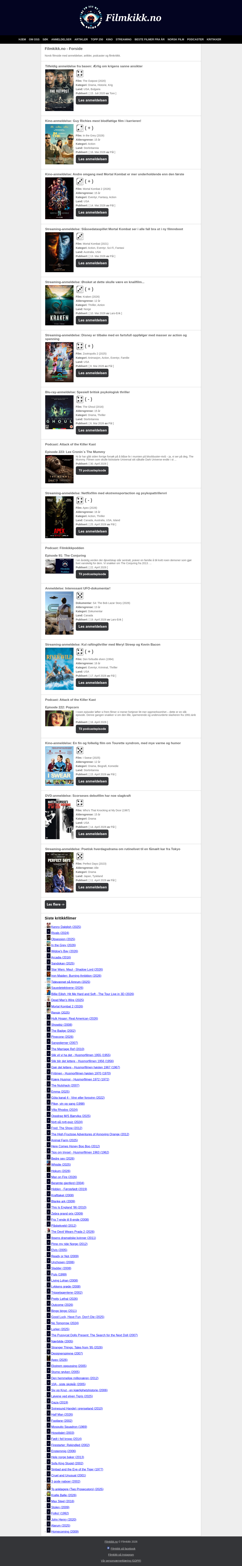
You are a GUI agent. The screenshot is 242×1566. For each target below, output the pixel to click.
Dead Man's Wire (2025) (67, 1000)
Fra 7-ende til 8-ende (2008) (70, 1219)
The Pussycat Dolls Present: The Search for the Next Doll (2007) (94, 1335)
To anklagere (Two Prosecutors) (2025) (77, 1489)
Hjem (23, 39)
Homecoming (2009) (65, 1531)
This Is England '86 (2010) (68, 1207)
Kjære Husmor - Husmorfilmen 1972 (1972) (80, 1079)
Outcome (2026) (62, 1304)
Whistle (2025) (61, 1164)
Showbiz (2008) (61, 1024)
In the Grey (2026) (63, 945)
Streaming (124, 39)
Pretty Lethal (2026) (64, 1298)
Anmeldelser (61, 39)
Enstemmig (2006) (63, 1451)
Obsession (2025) (63, 939)
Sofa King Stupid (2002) (67, 1463)
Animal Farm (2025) (64, 1140)
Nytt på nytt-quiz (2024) (67, 1122)
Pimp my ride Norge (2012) (69, 1244)
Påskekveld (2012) (63, 1225)
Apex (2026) (59, 1359)
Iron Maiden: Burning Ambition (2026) (76, 975)
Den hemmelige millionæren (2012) (75, 1378)
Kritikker (214, 39)
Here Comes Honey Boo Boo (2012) (75, 1146)
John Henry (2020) (63, 1519)
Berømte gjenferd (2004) (67, 1183)
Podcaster (196, 39)
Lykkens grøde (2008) (66, 1286)
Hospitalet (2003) (62, 1432)
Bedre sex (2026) (62, 1158)
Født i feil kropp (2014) (66, 1439)
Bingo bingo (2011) (64, 1310)
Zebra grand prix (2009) (67, 1213)
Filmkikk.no (111, 1541)
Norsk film (176, 39)
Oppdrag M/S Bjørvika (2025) (71, 1116)
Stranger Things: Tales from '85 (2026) (77, 1347)
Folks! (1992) (60, 1513)
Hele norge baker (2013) (67, 1457)
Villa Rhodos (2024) (64, 1110)
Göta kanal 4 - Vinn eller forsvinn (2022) (78, 1097)
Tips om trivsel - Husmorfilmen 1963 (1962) (80, 1152)
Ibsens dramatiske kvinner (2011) (73, 1238)
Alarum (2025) (60, 1525)
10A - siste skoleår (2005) (68, 1384)
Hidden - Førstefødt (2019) (69, 1189)
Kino (109, 39)
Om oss (34, 39)
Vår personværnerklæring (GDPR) (121, 1560)
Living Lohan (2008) (64, 1280)
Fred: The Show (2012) (66, 1128)
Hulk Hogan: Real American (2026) (74, 1018)
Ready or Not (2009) (65, 1256)
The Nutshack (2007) (65, 1085)
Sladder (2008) (61, 1268)
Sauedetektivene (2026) (67, 988)
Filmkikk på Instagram (121, 1554)
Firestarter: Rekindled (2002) (70, 1445)
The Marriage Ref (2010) (67, 1049)
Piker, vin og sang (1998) (68, 1103)
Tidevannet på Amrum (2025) (70, 981)
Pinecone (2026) (62, 1036)
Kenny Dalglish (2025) (66, 927)
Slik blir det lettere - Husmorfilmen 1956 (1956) (82, 1061)
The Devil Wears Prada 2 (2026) (73, 1231)
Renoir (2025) (60, 1012)
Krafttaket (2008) (62, 1195)
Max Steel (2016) (62, 1501)
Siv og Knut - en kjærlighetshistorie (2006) (79, 1390)
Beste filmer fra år (150, 39)
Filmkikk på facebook (123, 1548)
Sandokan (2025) (62, 963)
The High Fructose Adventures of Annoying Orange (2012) (90, 1134)
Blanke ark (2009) (63, 1201)
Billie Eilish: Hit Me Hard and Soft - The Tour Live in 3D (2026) (92, 994)
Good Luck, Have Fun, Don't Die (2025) (77, 1317)
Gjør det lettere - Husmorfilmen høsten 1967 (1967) (85, 1067)
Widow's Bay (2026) (64, 951)
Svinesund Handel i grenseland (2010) (77, 1408)
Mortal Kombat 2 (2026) (67, 1006)
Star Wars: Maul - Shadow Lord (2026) (77, 969)
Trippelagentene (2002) (67, 1292)
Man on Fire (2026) (64, 1177)
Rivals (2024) (60, 933)
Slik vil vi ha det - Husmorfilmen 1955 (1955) (81, 1055)
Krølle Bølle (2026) (63, 1495)
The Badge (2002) (63, 1030)
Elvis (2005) (59, 1250)
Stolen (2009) (60, 1507)
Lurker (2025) (60, 1329)
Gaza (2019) (59, 1402)
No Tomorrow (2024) (65, 1323)
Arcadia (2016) (61, 957)
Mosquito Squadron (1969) (69, 1426)
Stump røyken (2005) (65, 1372)
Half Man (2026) (62, 1414)
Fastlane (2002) (61, 1420)
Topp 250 (97, 39)
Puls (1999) (59, 1274)
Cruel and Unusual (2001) (68, 1475)
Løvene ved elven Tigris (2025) (72, 1396)
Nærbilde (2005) (62, 1341)
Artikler (81, 39)
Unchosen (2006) (62, 1262)
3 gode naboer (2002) (65, 1481)
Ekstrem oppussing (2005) (69, 1366)
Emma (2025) (60, 1091)
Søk (46, 39)
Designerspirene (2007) (67, 1353)
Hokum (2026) (60, 1171)
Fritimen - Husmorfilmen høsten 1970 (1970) (81, 1073)
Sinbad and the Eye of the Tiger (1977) (77, 1469)
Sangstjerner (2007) (64, 1043)
